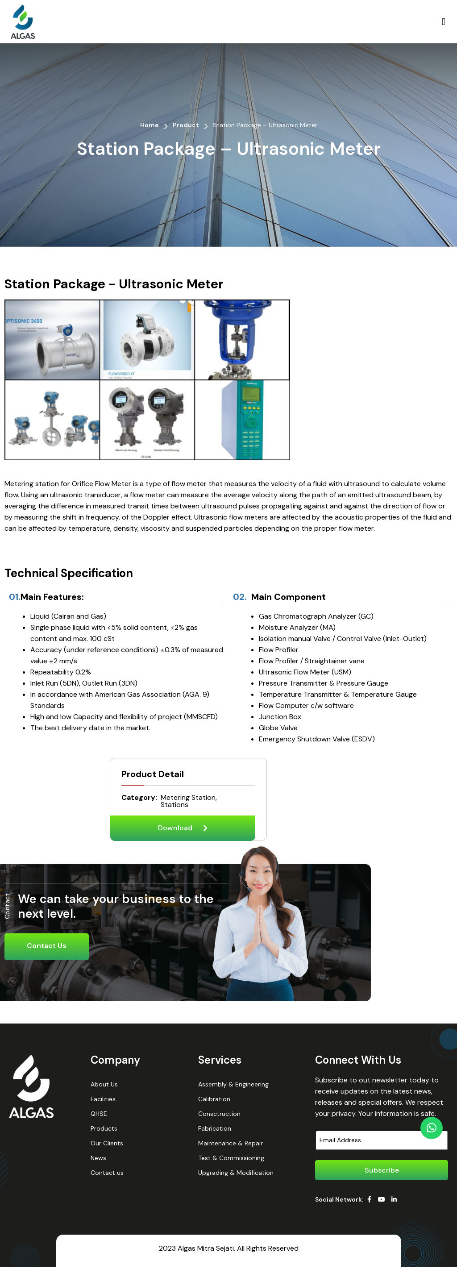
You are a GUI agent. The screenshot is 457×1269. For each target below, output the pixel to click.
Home (149, 125)
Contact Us (46, 948)
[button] (443, 21)
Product (186, 125)
